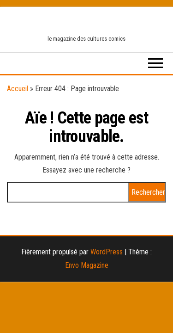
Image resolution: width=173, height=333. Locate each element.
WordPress (106, 251)
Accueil (17, 88)
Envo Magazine (86, 265)
